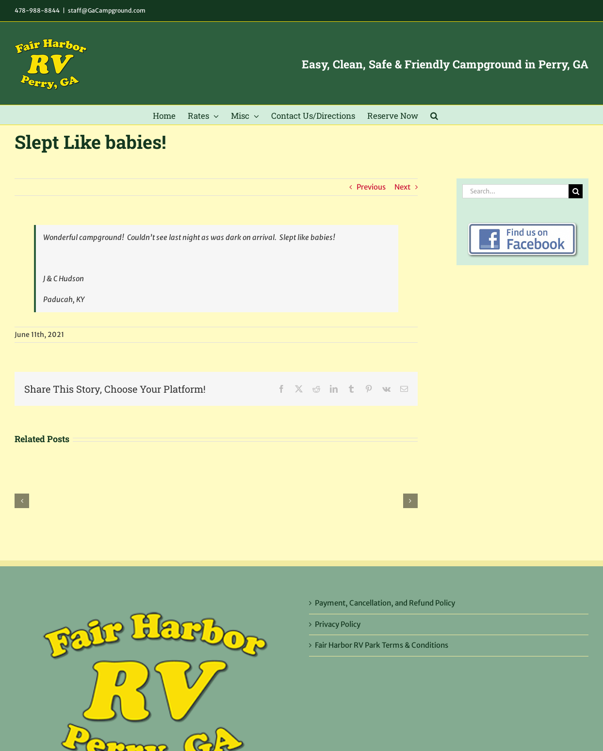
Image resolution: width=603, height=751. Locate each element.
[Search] (576, 191)
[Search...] (515, 191)
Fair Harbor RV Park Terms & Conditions (381, 645)
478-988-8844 (37, 10)
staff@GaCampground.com (107, 10)
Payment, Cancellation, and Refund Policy (385, 602)
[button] (434, 115)
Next (402, 187)
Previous (371, 187)
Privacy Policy (337, 624)
